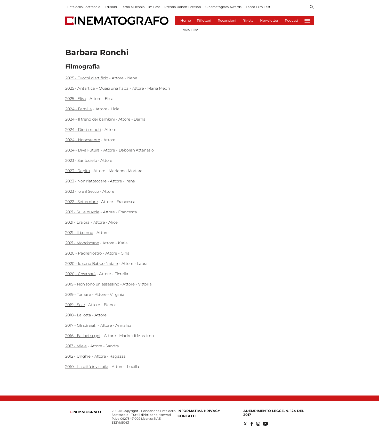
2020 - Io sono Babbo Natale (91, 263)
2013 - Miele (76, 345)
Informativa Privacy (199, 411)
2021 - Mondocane (82, 242)
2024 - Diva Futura (82, 150)
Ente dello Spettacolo (83, 7)
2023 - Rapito (77, 170)
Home (185, 20)
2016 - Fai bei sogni (82, 335)
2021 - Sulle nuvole (82, 211)
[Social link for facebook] (252, 424)
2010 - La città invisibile (86, 366)
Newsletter (269, 20)
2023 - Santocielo (81, 160)
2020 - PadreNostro (83, 253)
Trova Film (189, 30)
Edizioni (111, 7)
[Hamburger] (307, 21)
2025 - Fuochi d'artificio (86, 77)
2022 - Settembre (81, 201)
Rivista (248, 20)
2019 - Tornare (78, 294)
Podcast (291, 20)
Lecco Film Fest (258, 7)
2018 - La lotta (78, 315)
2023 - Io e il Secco (82, 191)
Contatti (187, 416)
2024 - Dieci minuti (83, 129)
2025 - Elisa (75, 98)
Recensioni (227, 20)
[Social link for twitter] (245, 424)
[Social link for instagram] (258, 424)
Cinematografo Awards (223, 7)
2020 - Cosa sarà (80, 273)
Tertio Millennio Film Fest (140, 7)
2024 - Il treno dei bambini (90, 119)
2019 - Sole (75, 304)
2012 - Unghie (78, 356)
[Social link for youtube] (265, 424)
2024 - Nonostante (82, 139)
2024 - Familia (78, 108)
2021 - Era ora (77, 222)
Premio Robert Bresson (182, 7)
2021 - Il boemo (79, 232)
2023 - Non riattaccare (86, 181)
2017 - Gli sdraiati (80, 325)
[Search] (312, 7)
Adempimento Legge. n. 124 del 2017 (273, 413)
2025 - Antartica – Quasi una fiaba (96, 88)
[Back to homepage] (85, 412)
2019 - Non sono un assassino (92, 284)
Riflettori (204, 20)
